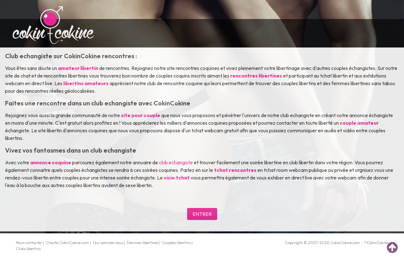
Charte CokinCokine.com (67, 242)
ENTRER (202, 214)
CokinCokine (341, 242)
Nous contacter (29, 242)
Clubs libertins (28, 248)
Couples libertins (176, 242)
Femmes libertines (142, 242)
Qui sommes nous (108, 242)
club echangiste (176, 162)
